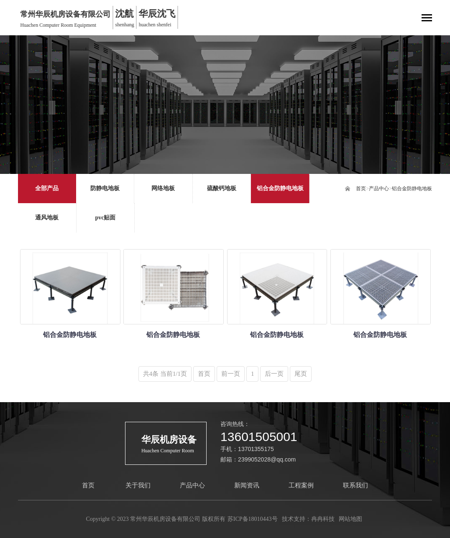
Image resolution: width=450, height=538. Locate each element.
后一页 (274, 373)
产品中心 (379, 188)
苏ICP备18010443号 (253, 519)
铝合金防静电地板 (412, 188)
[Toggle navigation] (427, 18)
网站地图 (350, 519)
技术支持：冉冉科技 (308, 519)
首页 (361, 188)
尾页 (300, 373)
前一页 (230, 373)
